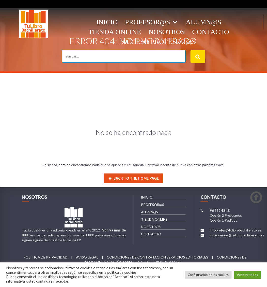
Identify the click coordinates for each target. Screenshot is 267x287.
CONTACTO (151, 234)
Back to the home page (134, 178)
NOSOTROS (151, 227)
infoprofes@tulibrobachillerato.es (235, 230)
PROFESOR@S (152, 204)
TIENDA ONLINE (154, 219)
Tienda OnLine (114, 32)
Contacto (210, 32)
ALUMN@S (203, 22)
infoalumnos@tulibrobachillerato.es (237, 235)
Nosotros (166, 32)
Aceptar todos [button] (247, 275)
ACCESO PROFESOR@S (159, 41)
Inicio (107, 22)
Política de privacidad (45, 257)
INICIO (147, 197)
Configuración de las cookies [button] (208, 275)
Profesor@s (147, 22)
